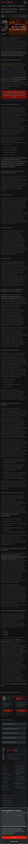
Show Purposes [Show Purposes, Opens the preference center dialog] (14, 841)
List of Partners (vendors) (7, 833)
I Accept (14, 837)
